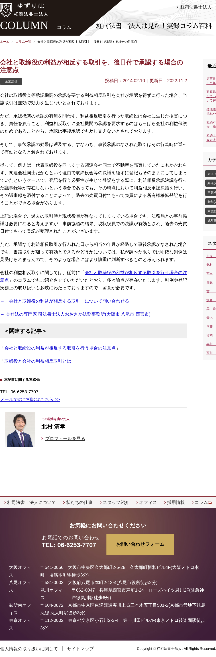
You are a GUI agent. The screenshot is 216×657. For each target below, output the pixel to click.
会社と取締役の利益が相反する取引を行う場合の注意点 (60, 348)
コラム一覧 (23, 41)
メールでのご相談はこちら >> (30, 399)
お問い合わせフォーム (140, 544)
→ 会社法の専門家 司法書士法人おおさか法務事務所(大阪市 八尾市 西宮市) (75, 314)
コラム (201, 502)
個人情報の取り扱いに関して (29, 648)
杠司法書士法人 (196, 7)
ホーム (4, 41)
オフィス (148, 502)
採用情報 (176, 502)
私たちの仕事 (79, 502)
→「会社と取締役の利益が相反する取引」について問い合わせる (64, 301)
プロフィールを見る (65, 438)
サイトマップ (80, 648)
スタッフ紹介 (116, 502)
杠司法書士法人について (31, 502)
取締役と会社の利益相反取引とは (37, 361)
